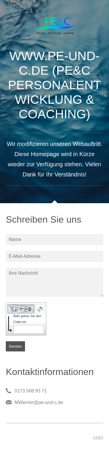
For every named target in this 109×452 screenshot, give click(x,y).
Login (98, 437)
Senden (15, 346)
